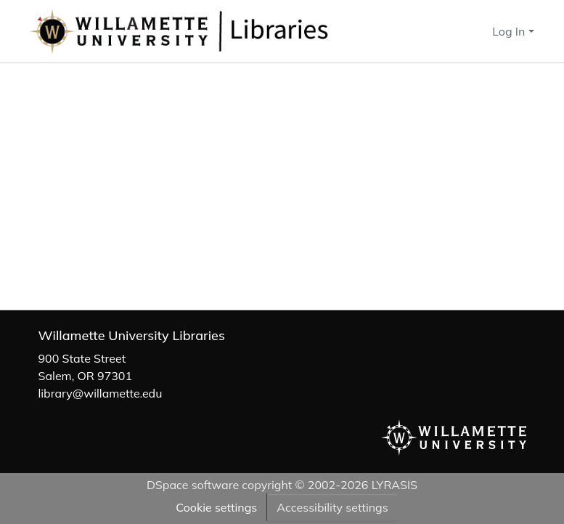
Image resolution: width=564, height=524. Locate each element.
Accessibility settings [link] (332, 507)
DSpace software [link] (193, 484)
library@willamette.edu (100, 393)
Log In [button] (510, 31)
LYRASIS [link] (394, 484)
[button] (227, 31)
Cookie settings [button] (216, 507)
